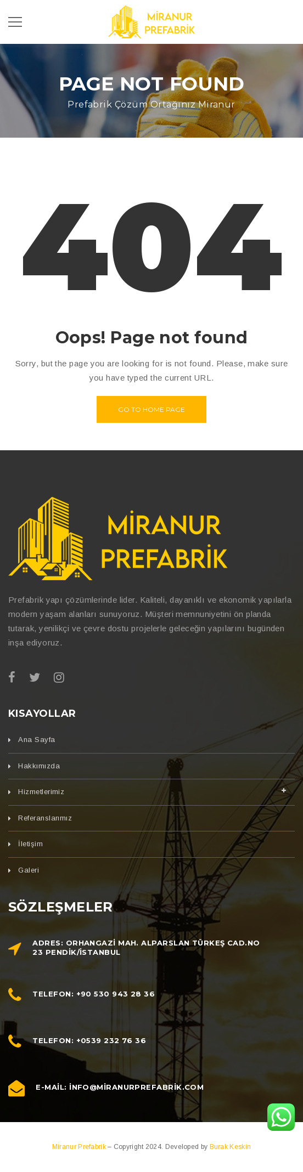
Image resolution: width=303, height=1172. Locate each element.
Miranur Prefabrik (80, 1147)
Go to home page (151, 409)
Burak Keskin (230, 1147)
